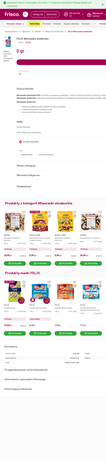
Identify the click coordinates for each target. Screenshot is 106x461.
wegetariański (27, 155)
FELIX (28, 42)
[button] (14, 24)
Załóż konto (51, 14)
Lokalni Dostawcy (45, 155)
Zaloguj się (38, 14)
